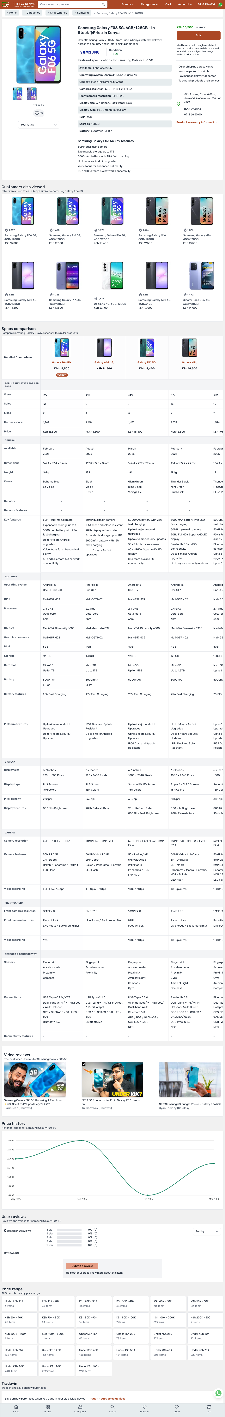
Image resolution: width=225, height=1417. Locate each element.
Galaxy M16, (189, 362)
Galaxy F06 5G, (62, 362)
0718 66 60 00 (193, 114)
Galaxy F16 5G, (146, 362)
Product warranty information (196, 122)
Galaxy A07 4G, (104, 362)
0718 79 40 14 (192, 109)
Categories (80, 1409)
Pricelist (144, 1409)
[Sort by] (207, 1231)
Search (112, 1409)
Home (16, 1409)
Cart (168, 4)
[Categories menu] (149, 4)
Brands (48, 1409)
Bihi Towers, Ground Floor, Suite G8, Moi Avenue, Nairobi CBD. (202, 98)
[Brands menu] (127, 4)
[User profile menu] (185, 4)
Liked (177, 1409)
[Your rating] (38, 124)
